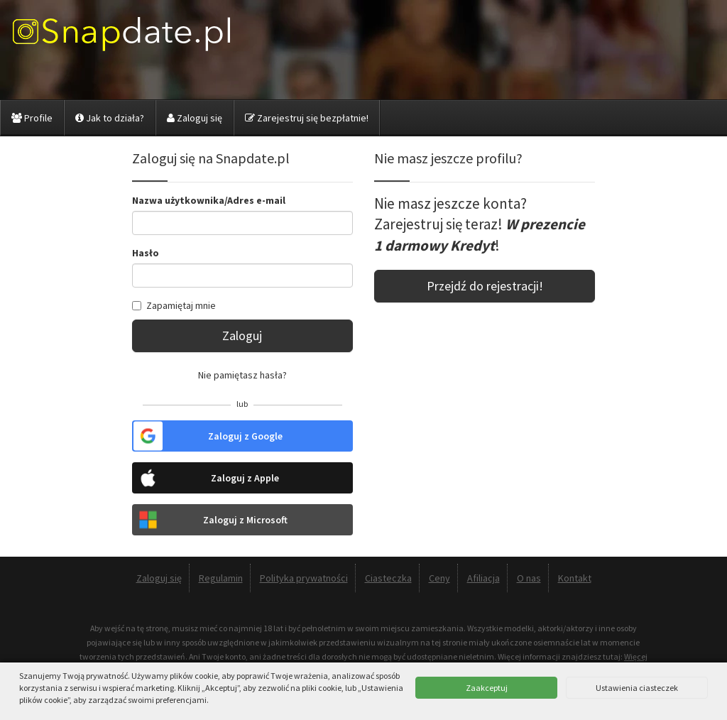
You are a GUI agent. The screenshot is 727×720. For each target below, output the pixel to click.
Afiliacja (483, 578)
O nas (529, 578)
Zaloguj (242, 335)
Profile (32, 117)
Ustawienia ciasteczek (637, 687)
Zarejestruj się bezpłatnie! (306, 117)
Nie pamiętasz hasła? (242, 375)
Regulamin (221, 578)
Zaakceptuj (487, 687)
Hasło (145, 252)
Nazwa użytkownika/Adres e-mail (208, 200)
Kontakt (574, 578)
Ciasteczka (388, 578)
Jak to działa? (109, 117)
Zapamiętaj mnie (174, 305)
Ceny (439, 578)
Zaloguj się (194, 117)
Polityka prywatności (304, 578)
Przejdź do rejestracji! (485, 286)
